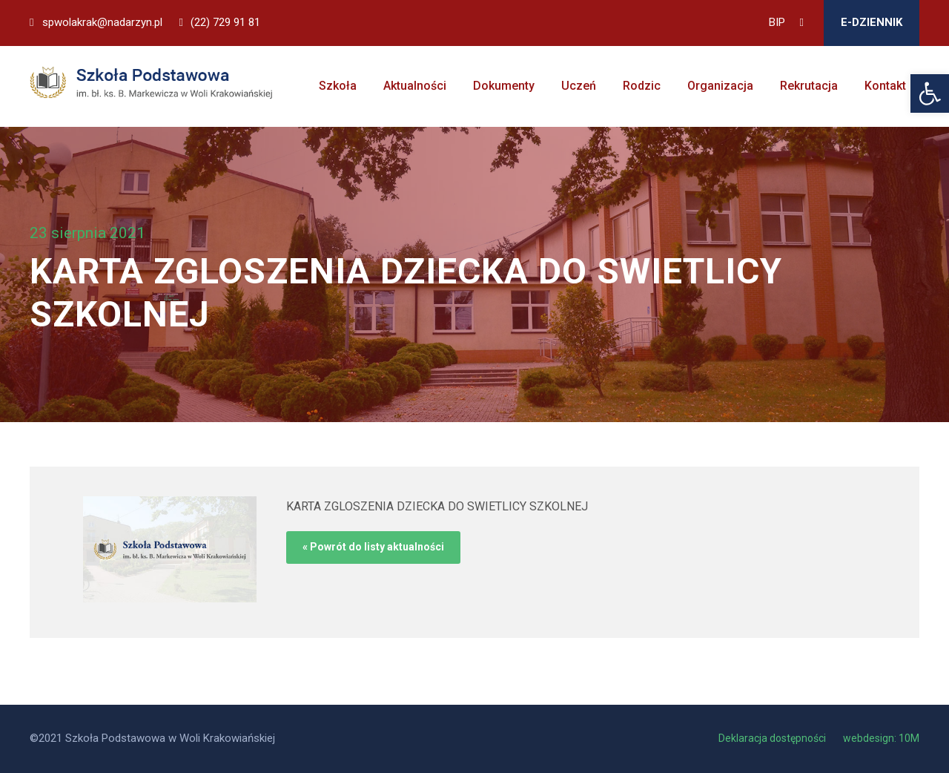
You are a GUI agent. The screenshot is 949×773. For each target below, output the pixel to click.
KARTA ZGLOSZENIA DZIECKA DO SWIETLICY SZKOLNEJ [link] (437, 506)
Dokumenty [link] (504, 86)
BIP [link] (777, 22)
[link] (929, 93)
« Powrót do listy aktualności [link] (373, 547)
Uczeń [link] (578, 86)
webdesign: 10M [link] (881, 738)
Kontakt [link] (885, 86)
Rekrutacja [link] (809, 86)
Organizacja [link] (720, 86)
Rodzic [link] (642, 86)
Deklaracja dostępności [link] (773, 738)
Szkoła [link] (338, 86)
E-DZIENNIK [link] (871, 22)
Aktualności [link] (414, 86)
